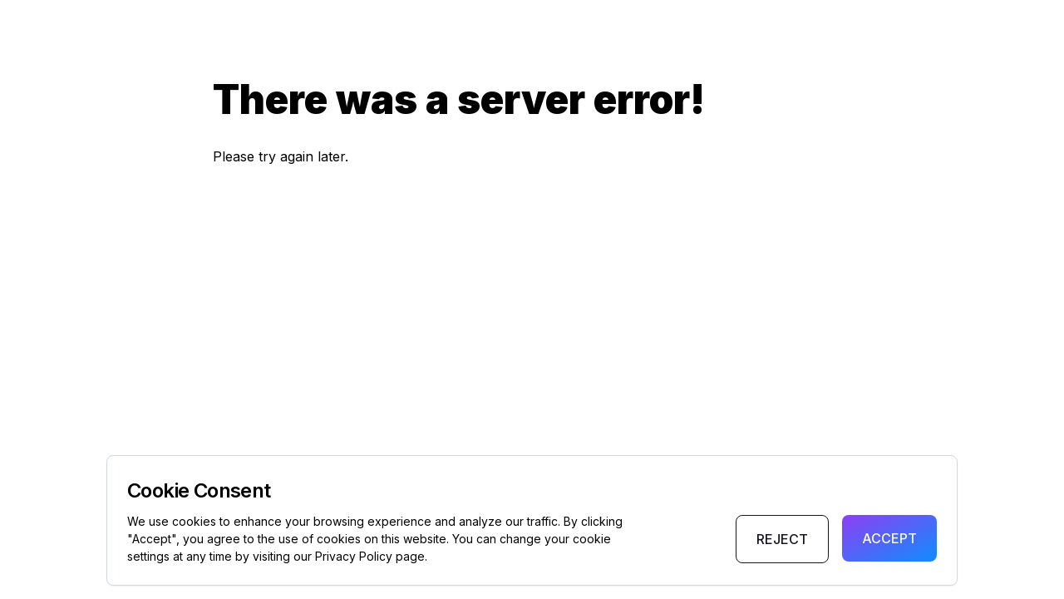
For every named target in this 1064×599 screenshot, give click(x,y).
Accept (889, 538)
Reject (782, 539)
